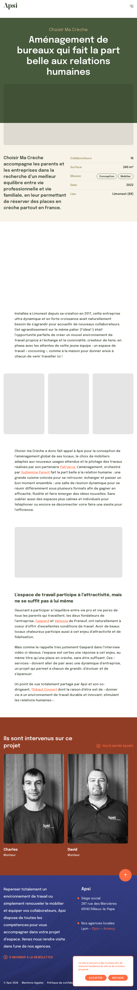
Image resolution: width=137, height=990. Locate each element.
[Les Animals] (10, 6)
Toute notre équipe (117, 746)
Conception (106, 176)
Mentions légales (33, 983)
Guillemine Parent (35, 472)
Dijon (96, 928)
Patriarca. (68, 467)
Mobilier (126, 176)
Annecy (109, 928)
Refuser (118, 978)
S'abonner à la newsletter (31, 957)
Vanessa (61, 621)
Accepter (96, 978)
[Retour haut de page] (125, 875)
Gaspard (42, 621)
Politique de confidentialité (64, 983)
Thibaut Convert (44, 689)
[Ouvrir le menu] (131, 6)
